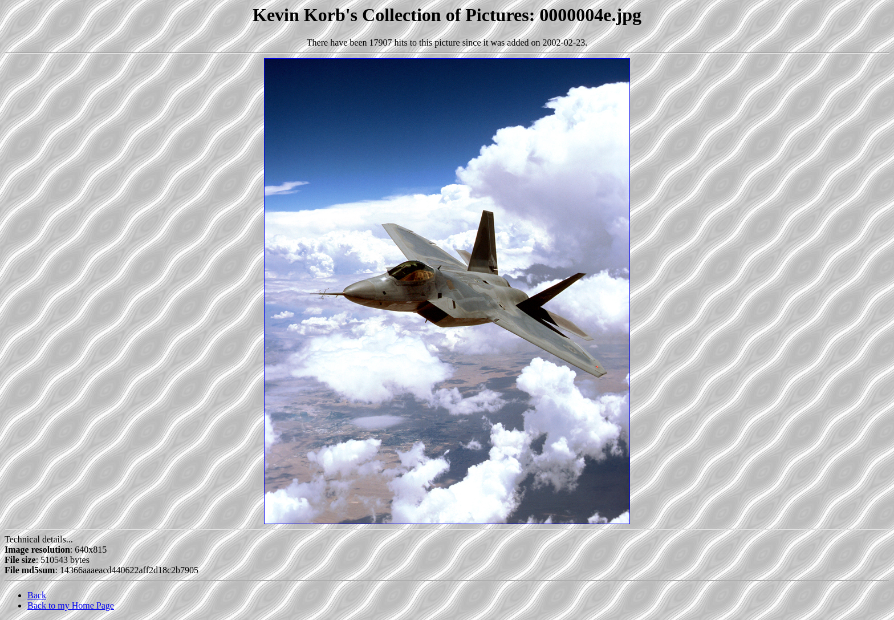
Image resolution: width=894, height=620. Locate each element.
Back (36, 595)
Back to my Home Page (70, 605)
